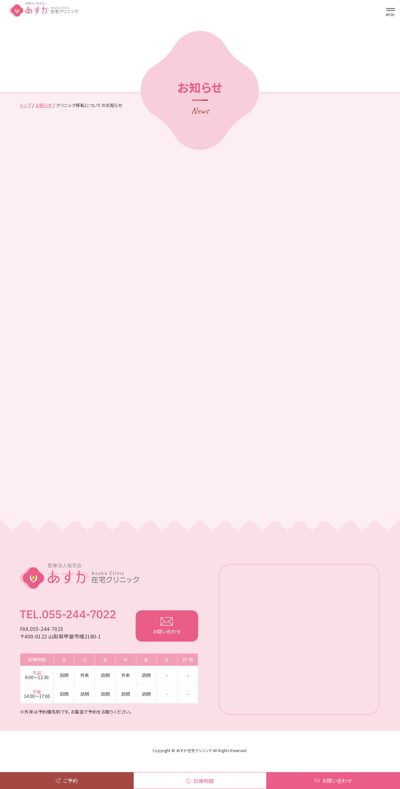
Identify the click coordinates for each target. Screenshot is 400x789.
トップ (25, 105)
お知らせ (43, 105)
